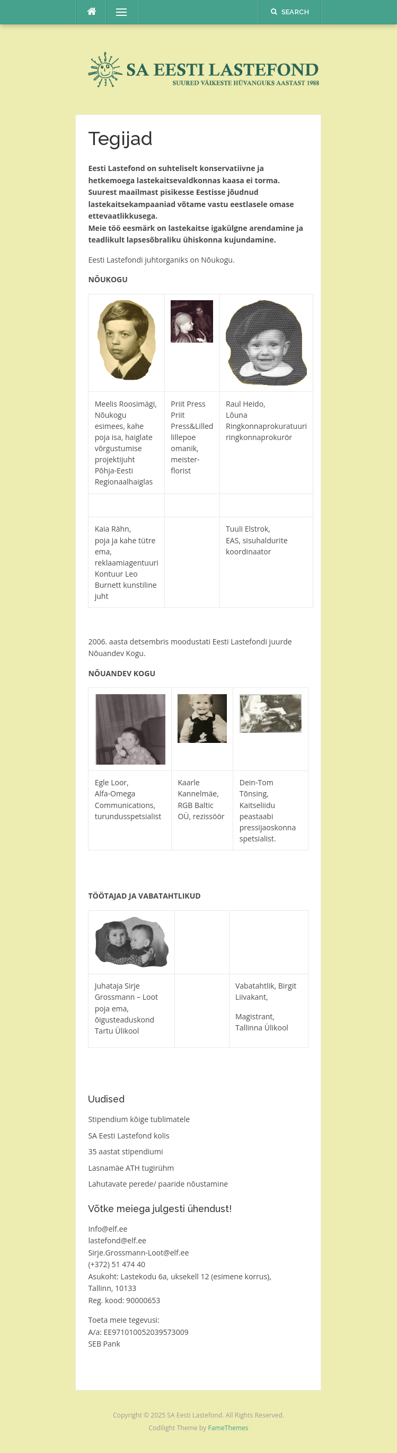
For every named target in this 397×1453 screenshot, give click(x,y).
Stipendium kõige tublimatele (139, 1119)
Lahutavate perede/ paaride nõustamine (158, 1184)
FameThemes (228, 1427)
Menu (117, 12)
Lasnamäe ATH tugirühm (131, 1168)
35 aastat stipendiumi (125, 1151)
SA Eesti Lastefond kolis (128, 1136)
